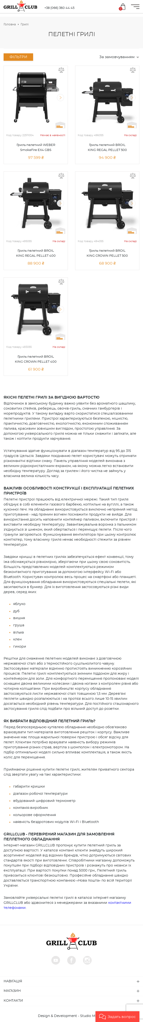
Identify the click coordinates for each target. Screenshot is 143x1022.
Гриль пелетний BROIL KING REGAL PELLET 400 (36, 253)
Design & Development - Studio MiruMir (71, 1016)
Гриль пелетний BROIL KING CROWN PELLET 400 (36, 359)
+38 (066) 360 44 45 (59, 8)
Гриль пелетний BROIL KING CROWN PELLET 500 (107, 253)
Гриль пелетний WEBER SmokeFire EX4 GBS (36, 148)
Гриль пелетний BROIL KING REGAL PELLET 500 (107, 148)
